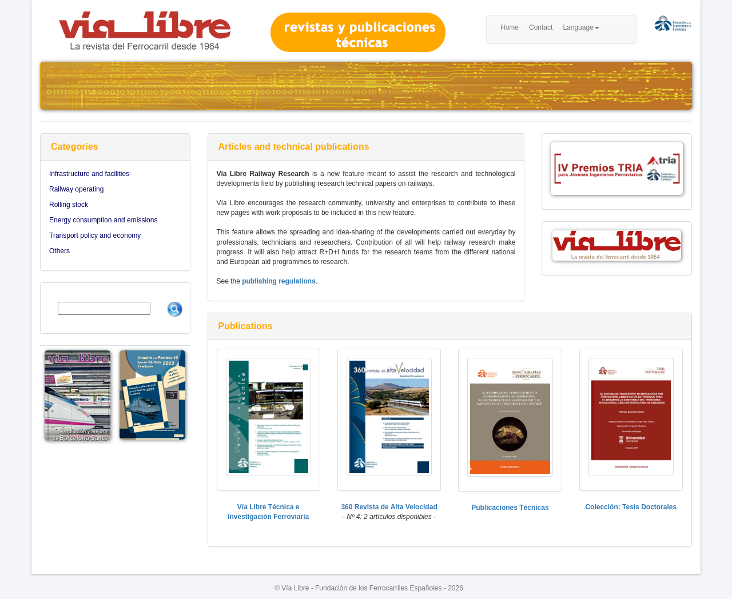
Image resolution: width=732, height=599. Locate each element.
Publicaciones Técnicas (509, 508)
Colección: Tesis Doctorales (631, 507)
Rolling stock (68, 205)
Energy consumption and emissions (103, 220)
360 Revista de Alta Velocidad (389, 507)
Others (59, 251)
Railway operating (76, 189)
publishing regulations (279, 281)
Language (581, 27)
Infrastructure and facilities (89, 174)
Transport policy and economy (95, 235)
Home (509, 27)
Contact (540, 27)
